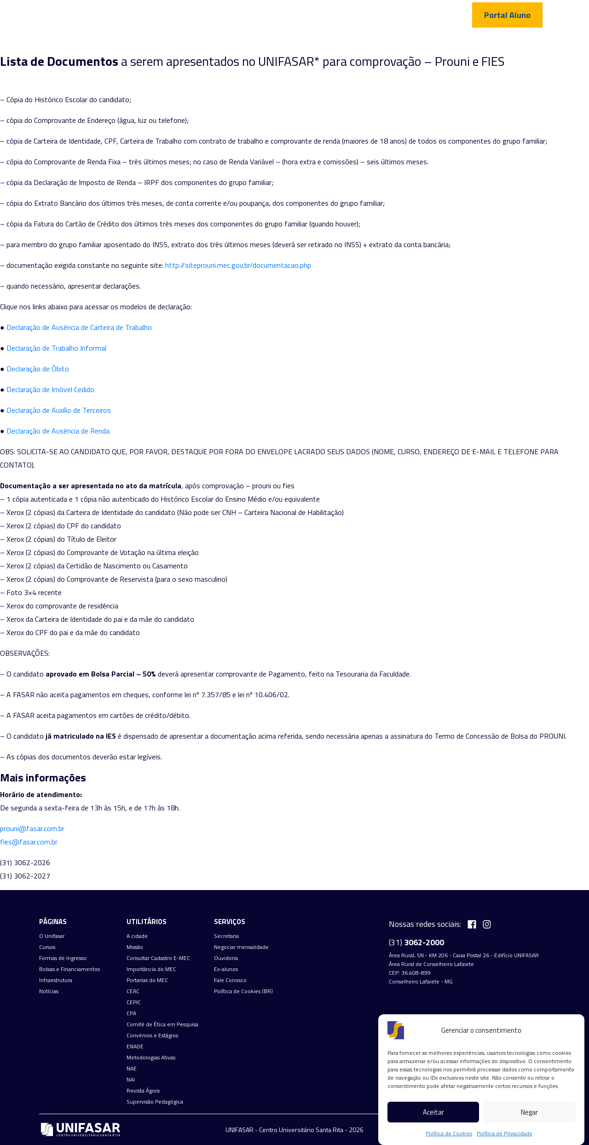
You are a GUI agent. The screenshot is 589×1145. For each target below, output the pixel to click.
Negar (529, 1112)
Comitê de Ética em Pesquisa (162, 1024)
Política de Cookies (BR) (243, 991)
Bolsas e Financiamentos (69, 969)
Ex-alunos (226, 969)
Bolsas (346, 43)
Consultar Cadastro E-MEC (158, 958)
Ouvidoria (226, 958)
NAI (131, 1080)
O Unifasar (51, 936)
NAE (132, 1068)
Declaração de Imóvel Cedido (50, 389)
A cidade (137, 936)
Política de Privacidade (504, 1133)
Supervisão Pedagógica (155, 1102)
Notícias (443, 43)
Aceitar (433, 1112)
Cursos (47, 947)
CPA (131, 1013)
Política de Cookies (449, 1133)
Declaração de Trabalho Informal (56, 347)
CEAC (133, 991)
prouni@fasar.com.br (32, 828)
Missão (135, 947)
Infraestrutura (393, 43)
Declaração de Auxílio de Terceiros (58, 410)
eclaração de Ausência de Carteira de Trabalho (82, 327)
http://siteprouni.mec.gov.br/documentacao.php (238, 265)
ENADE (135, 1046)
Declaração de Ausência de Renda (58, 430)
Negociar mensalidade (241, 947)
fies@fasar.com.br (29, 841)
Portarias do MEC (147, 980)
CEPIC (134, 1002)
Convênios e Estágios (152, 1035)
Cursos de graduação (214, 43)
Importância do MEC (151, 969)
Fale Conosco (489, 43)
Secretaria (226, 936)
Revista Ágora (143, 1091)
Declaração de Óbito (37, 368)
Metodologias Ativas (151, 1057)
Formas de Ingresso (291, 43)
